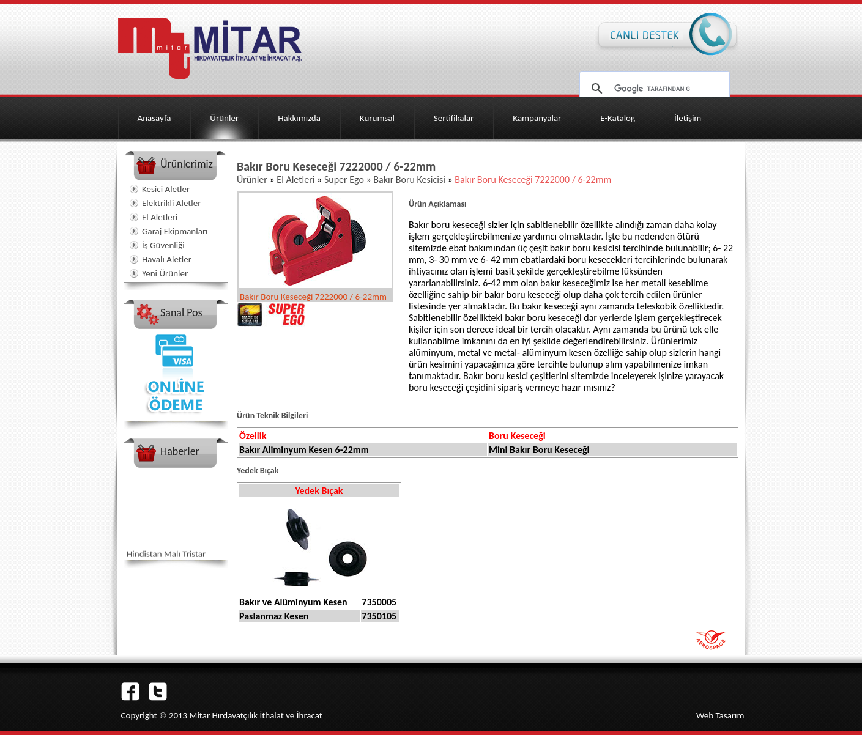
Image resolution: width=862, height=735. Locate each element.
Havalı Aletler (166, 259)
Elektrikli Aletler (171, 203)
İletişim (687, 118)
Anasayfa (154, 118)
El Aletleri (159, 217)
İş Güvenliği (163, 245)
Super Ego (344, 179)
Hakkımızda (299, 118)
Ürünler (224, 118)
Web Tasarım (720, 715)
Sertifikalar (454, 118)
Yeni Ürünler (165, 273)
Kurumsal (377, 118)
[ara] (652, 88)
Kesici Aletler (166, 188)
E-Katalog (617, 118)
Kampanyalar (537, 118)
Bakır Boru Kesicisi (409, 179)
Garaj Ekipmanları (175, 231)
